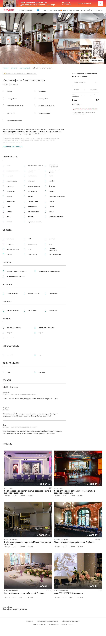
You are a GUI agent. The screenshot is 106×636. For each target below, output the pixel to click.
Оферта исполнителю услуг (71, 621)
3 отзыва (13, 84)
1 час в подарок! (84, 4)
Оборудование (10, 157)
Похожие (7, 444)
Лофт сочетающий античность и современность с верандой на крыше (27, 492)
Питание (7, 302)
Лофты (65, 10)
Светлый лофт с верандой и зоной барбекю (24, 593)
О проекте (29, 621)
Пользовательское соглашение (47, 621)
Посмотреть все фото (96, 60)
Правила (7, 262)
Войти (89, 10)
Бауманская (22, 609)
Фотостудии (74, 10)
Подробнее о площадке (11, 146)
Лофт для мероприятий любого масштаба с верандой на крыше (74, 492)
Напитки (7, 285)
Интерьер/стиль (11, 346)
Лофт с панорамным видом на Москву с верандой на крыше (27, 543)
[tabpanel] (28, 468)
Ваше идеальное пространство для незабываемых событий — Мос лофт (37, 3)
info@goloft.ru (53, 624)
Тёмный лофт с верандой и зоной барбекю (74, 542)
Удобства (7, 230)
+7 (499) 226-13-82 (25, 10)
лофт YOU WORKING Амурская (68, 593)
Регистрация (98, 10)
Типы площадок (11, 363)
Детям (83, 10)
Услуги (6, 319)
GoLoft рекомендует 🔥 (53, 10)
